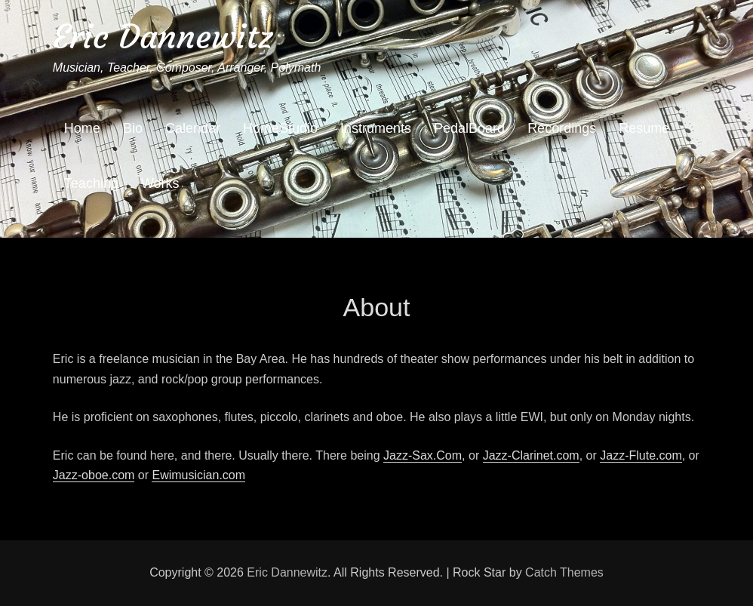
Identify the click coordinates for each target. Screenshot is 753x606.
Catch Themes (564, 572)
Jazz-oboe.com (94, 475)
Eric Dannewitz (162, 36)
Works (160, 183)
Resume (644, 128)
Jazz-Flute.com (640, 455)
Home (82, 128)
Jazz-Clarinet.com (531, 455)
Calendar (192, 128)
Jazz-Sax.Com (422, 455)
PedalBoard (469, 128)
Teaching (91, 183)
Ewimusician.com (198, 475)
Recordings (561, 128)
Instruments (375, 128)
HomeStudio (280, 128)
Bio (133, 128)
